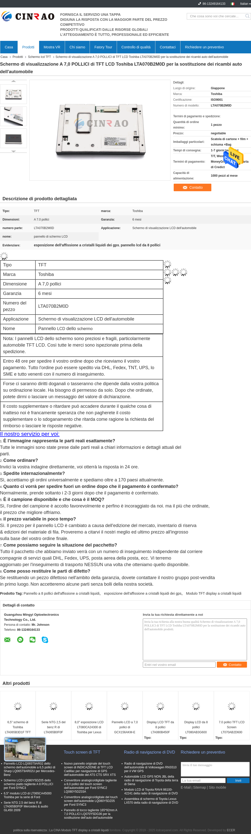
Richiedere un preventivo (204, 47)
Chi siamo (77, 47)
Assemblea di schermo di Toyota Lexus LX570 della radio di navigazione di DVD (151, 800)
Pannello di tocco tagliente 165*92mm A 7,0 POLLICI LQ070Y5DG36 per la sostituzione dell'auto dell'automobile (90, 813)
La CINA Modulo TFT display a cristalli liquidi (79, 830)
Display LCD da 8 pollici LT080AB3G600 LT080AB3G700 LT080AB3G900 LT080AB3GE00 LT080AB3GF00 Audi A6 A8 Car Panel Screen (196, 727)
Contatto (196, 187)
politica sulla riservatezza (30, 830)
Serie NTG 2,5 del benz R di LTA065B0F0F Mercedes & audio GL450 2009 (53, 727)
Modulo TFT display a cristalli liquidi (213, 593)
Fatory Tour (103, 47)
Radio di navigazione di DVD (149, 752)
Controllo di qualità (136, 47)
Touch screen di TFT (82, 752)
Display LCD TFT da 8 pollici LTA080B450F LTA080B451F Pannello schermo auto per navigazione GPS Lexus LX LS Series (160, 727)
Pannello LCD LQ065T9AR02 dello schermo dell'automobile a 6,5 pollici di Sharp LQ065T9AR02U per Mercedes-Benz (29, 769)
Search (248, 16)
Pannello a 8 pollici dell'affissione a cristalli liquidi (61, 593)
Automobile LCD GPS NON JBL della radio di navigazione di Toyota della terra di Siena (151, 780)
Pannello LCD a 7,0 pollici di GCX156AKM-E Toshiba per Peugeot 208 (125, 727)
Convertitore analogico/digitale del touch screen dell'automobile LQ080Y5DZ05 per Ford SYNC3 (90, 800)
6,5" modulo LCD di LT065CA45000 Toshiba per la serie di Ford (27, 795)
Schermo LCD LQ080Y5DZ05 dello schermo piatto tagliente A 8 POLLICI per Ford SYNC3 (28, 784)
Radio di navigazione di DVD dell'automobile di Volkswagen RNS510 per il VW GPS (150, 767)
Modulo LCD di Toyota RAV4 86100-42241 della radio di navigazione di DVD (151, 791)
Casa (9, 47)
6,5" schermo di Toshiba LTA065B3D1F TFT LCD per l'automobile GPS (18, 727)
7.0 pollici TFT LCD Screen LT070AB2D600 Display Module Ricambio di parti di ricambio (231, 727)
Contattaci (168, 47)
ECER (231, 830)
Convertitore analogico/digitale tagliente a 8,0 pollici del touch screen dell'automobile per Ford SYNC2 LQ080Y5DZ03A (90, 786)
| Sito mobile (216, 787)
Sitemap (199, 787)
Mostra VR (52, 47)
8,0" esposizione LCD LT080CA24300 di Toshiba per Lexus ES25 (89, 727)
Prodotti (28, 47)
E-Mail (186, 787)
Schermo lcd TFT (39, 57)
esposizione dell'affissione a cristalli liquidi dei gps (142, 593)
